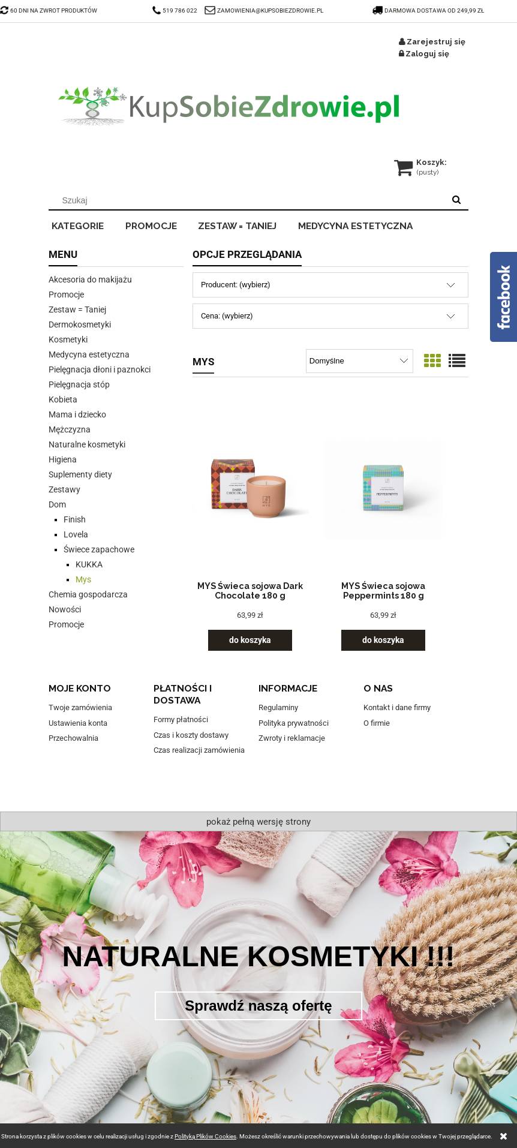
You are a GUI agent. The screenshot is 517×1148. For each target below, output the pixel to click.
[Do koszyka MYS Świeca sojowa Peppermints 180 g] (383, 640)
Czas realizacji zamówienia (199, 750)
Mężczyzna (70, 429)
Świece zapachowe (99, 549)
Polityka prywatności (293, 723)
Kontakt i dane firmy (397, 707)
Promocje (66, 294)
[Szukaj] (456, 200)
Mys (83, 579)
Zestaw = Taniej (77, 309)
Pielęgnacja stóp (79, 384)
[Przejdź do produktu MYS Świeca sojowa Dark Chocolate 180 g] (250, 489)
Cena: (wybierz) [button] (227, 315)
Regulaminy (278, 707)
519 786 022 (175, 10)
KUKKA (89, 564)
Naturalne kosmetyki (87, 444)
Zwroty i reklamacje (291, 738)
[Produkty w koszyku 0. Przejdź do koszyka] (421, 162)
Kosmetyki (68, 339)
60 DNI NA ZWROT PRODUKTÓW (48, 10)
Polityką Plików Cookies (205, 1136)
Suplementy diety (80, 474)
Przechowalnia (73, 738)
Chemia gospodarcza (88, 594)
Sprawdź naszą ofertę (258, 1005)
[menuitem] (85, 224)
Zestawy (64, 489)
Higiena (63, 459)
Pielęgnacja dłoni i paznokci (100, 369)
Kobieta (63, 399)
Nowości (65, 609)
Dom (57, 504)
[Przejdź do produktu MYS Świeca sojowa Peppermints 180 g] (383, 489)
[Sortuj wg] (359, 361)
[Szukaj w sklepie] (249, 200)
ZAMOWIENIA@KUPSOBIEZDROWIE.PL (270, 10)
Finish (75, 519)
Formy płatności (181, 719)
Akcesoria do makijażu (90, 279)
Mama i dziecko (77, 414)
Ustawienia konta (78, 723)
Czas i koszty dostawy (191, 735)
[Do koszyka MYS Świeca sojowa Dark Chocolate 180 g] (250, 640)
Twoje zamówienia (80, 707)
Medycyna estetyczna (89, 354)
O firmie (376, 723)
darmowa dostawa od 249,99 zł (428, 10)
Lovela (76, 534)
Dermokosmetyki (80, 324)
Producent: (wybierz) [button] (235, 284)
